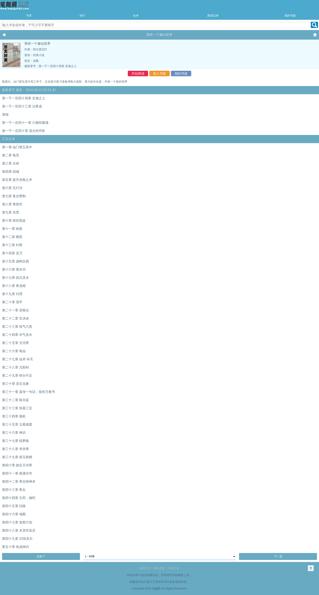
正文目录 (8, 139)
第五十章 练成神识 (15, 547)
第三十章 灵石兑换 (15, 383)
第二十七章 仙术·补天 (17, 359)
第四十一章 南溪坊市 (17, 473)
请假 (5, 114)
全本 (136, 15)
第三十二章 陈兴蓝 (15, 400)
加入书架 (159, 73)
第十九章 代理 (12, 294)
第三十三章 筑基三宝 (17, 408)
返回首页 (145, 568)
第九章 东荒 (10, 212)
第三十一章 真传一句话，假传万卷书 (28, 392)
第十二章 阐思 (12, 237)
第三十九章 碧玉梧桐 (17, 457)
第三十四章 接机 (14, 416)
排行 (82, 15)
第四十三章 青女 (14, 489)
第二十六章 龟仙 (14, 351)
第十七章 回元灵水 (15, 277)
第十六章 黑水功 (14, 269)
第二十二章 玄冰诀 (15, 318)
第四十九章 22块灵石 (17, 538)
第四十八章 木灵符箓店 (18, 530)
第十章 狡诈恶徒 (14, 220)
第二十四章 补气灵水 (17, 334)
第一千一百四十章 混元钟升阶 (23, 131)
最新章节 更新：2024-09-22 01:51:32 (29, 90)
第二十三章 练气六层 (17, 326)
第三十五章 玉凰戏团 (17, 424)
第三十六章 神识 (14, 432)
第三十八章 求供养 (15, 449)
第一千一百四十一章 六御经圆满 (25, 122)
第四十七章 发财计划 (17, 522)
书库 (29, 15)
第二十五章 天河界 (15, 343)
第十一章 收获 (12, 228)
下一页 (278, 556)
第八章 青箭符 (12, 204)
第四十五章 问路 (14, 506)
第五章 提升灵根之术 (17, 179)
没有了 (41, 556)
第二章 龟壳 (10, 155)
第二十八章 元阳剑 (15, 367)
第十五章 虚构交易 (15, 261)
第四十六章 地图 (14, 514)
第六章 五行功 (12, 188)
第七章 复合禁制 (14, 196)
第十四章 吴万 (12, 253)
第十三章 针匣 (12, 245)
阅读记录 (213, 15)
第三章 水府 (10, 163)
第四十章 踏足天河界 (17, 465)
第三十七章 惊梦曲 (15, 440)
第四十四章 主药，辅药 (18, 498)
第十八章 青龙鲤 (14, 286)
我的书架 (290, 15)
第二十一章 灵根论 (15, 310)
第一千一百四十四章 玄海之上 (57, 66)
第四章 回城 (10, 171)
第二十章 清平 (12, 302)
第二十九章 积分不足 (17, 375)
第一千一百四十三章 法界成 (22, 106)
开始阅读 (137, 73)
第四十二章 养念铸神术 (18, 481)
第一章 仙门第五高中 (17, 147)
